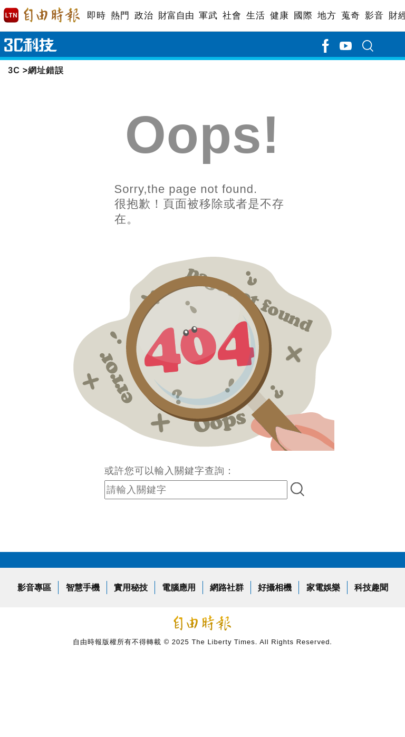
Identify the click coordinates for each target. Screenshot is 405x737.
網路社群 (227, 587)
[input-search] (195, 489)
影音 (374, 16)
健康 (279, 16)
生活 (255, 16)
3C (14, 70)
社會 (232, 16)
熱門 (120, 16)
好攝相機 (275, 587)
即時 (96, 16)
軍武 (208, 16)
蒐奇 (350, 16)
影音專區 (34, 587)
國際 (303, 16)
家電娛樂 (323, 587)
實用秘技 (131, 587)
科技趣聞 (371, 587)
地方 (326, 16)
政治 (143, 16)
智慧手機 (83, 587)
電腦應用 (179, 587)
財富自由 (176, 16)
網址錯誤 (46, 70)
